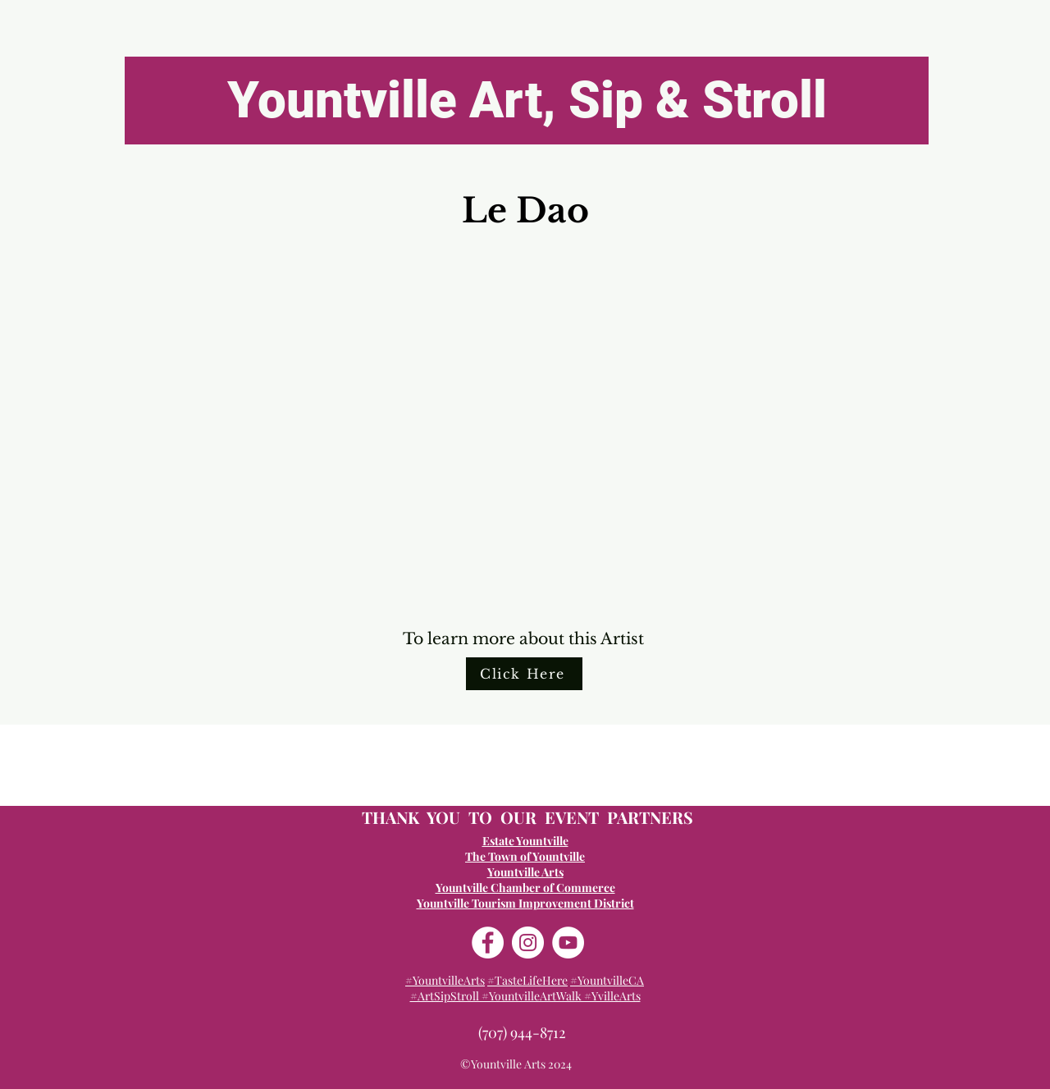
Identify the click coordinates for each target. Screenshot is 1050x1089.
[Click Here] (524, 673)
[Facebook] (488, 943)
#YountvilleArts (445, 980)
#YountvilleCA (607, 980)
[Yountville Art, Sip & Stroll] (527, 100)
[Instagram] (528, 943)
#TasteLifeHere (527, 980)
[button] (524, 429)
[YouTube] (568, 943)
